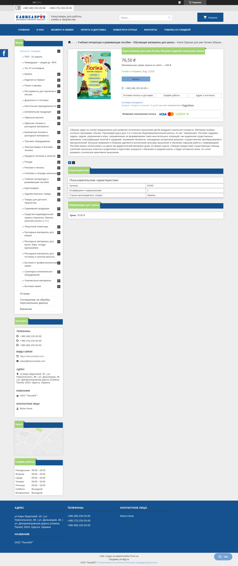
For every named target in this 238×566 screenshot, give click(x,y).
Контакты (150, 29)
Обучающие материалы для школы (153, 42)
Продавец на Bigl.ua (119, 559)
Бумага (28, 74)
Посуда (28, 161)
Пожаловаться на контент (111, 562)
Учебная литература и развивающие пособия (104, 42)
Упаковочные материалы (37, 280)
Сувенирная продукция (36, 208)
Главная (23, 29)
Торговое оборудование (37, 141)
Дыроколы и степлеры (36, 100)
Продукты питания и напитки (39, 156)
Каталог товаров (30, 51)
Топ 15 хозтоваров (34, 68)
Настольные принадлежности (40, 106)
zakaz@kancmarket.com (32, 361)
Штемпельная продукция (37, 111)
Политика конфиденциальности (141, 562)
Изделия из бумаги (34, 79)
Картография (31, 188)
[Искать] (169, 18)
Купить (136, 79)
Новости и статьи (125, 29)
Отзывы (25, 293)
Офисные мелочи (33, 117)
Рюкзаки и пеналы (34, 167)
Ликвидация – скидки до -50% (40, 62)
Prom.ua (134, 556)
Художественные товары (37, 193)
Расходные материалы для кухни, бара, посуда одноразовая (39, 244)
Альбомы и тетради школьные (40, 173)
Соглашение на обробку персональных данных (35, 301)
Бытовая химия (32, 286)
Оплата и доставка (93, 29)
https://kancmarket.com (32, 356)
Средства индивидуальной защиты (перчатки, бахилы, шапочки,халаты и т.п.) (39, 217)
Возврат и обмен (62, 29)
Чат (223, 556)
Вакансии (26, 308)
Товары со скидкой (177, 29)
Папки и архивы (32, 85)
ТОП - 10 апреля (33, 56)
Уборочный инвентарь (36, 226)
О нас (40, 29)
